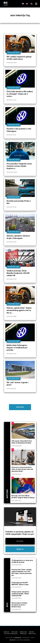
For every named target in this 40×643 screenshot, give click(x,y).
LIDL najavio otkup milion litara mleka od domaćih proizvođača (22, 442)
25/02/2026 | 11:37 (16, 474)
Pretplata (14, 632)
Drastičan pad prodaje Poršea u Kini (19, 202)
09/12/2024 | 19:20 (11, 241)
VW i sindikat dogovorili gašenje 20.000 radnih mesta (19, 57)
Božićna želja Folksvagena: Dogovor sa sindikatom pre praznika (17, 347)
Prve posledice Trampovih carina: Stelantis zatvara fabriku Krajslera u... (19, 166)
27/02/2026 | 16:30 (16, 587)
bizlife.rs (12, 640)
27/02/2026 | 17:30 (16, 578)
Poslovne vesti (13, 52)
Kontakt (31, 632)
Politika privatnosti (11, 633)
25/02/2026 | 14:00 (17, 445)
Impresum (23, 633)
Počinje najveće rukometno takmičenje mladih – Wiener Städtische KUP (20, 594)
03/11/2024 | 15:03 (11, 388)
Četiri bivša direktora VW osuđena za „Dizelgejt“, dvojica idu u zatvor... (20, 94)
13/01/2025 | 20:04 (11, 207)
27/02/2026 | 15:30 (16, 609)
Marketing (23, 632)
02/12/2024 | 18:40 (11, 316)
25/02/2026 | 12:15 (16, 500)
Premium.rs (18, 637)
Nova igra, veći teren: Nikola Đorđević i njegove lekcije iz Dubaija (23, 497)
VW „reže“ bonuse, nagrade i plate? (18, 383)
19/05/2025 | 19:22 (11, 134)
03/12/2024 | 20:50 (12, 279)
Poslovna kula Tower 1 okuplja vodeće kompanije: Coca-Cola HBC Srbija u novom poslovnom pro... (22, 572)
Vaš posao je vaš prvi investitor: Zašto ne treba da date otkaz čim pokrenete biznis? (22, 469)
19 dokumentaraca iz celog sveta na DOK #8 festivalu (22, 561)
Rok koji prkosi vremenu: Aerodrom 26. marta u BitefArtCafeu (19, 605)
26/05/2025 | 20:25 (11, 100)
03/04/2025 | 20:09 (12, 172)
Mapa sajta (32, 633)
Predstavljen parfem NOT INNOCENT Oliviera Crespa (20, 583)
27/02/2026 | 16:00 (17, 598)
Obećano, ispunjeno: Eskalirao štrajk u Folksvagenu (18, 236)
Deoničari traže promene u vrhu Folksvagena (19, 129)
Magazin (6, 632)
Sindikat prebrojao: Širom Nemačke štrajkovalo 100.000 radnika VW (18, 273)
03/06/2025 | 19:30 (12, 62)
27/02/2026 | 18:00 (17, 564)
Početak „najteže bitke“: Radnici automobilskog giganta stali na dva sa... (19, 310)
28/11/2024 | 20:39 (11, 353)
